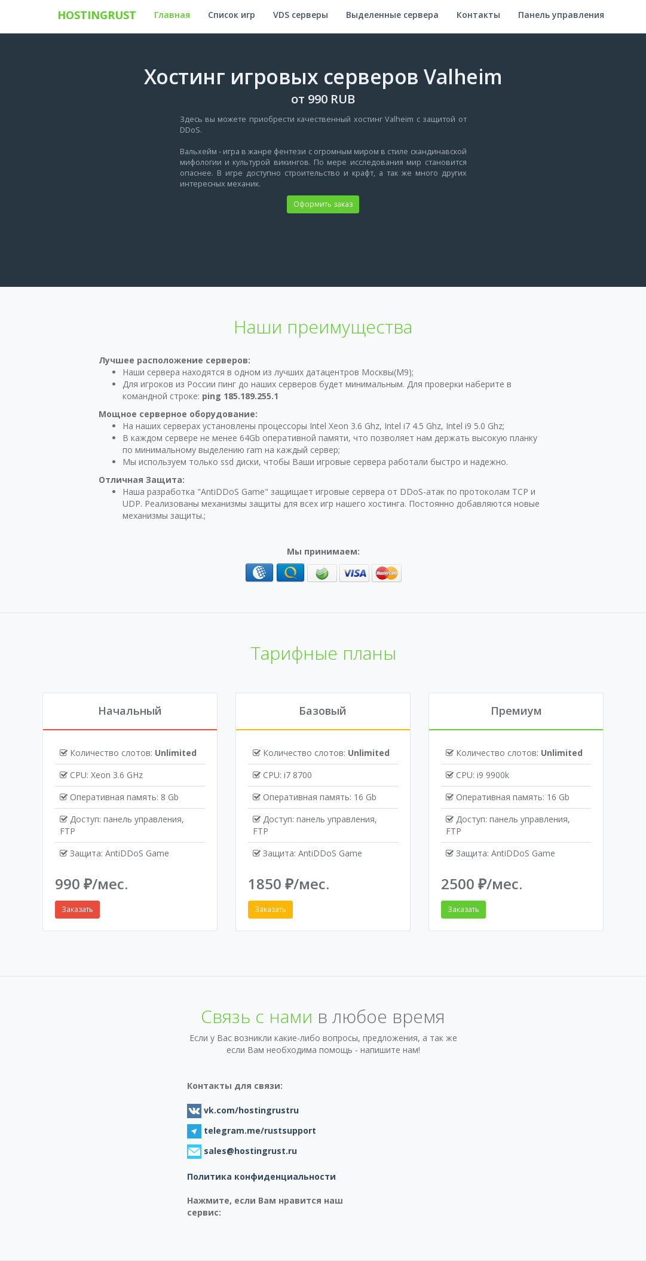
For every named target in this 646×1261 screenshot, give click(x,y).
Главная (172, 14)
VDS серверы (300, 14)
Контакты (478, 14)
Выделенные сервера (392, 14)
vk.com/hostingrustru (250, 1110)
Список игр (231, 14)
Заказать (77, 909)
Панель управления (561, 14)
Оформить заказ (323, 204)
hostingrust (96, 15)
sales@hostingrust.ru (250, 1150)
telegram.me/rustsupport (258, 1130)
